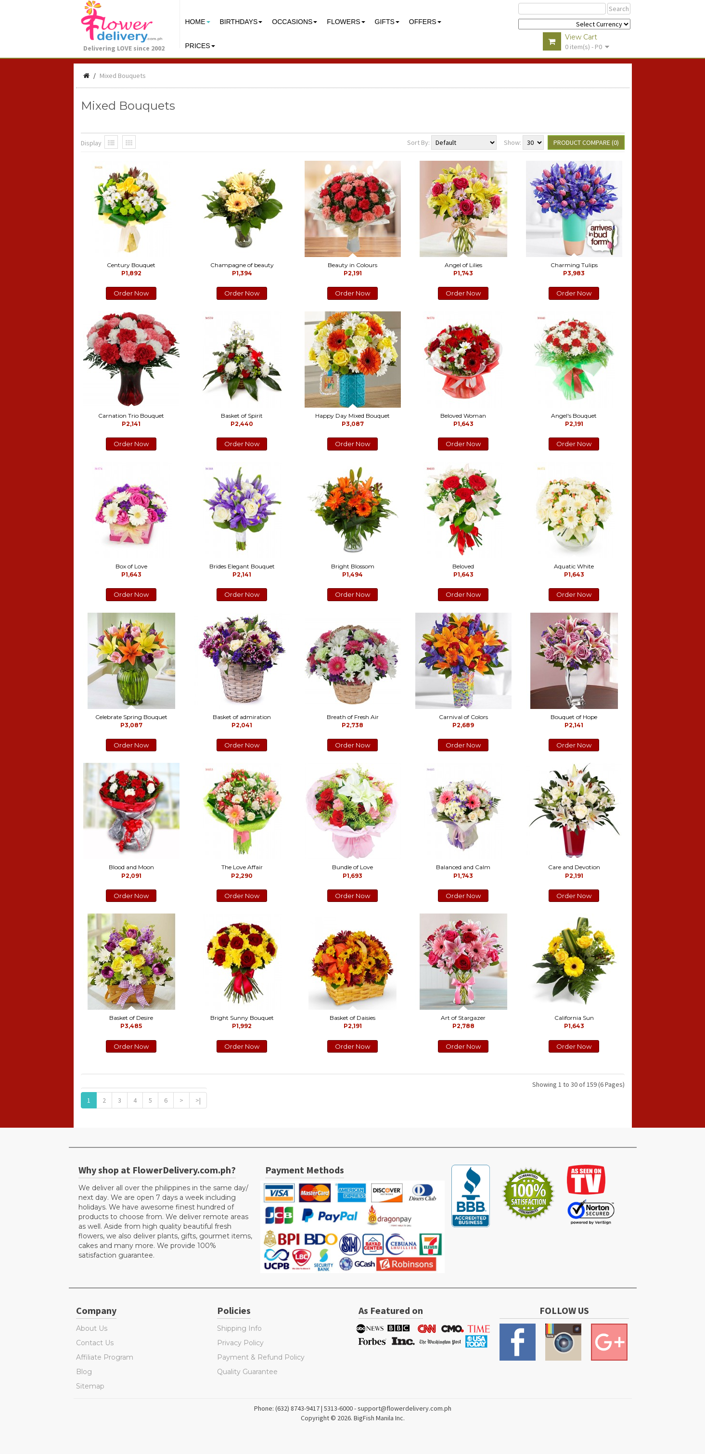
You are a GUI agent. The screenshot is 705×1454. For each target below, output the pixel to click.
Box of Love (131, 570)
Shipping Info (239, 1328)
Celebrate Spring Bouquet (131, 721)
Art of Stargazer (463, 1021)
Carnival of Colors (463, 721)
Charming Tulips (574, 269)
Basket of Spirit (242, 419)
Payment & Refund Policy (261, 1357)
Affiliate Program (104, 1357)
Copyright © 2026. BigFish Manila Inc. (353, 1418)
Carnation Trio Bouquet (131, 419)
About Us (91, 1328)
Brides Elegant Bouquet (242, 570)
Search (619, 8)
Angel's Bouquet (574, 419)
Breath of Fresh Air (353, 721)
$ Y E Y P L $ (574, 24)
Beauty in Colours (352, 269)
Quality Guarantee (247, 1371)
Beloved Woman (463, 419)
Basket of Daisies (352, 1021)
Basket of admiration (242, 721)
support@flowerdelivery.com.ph (404, 1408)
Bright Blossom (352, 570)
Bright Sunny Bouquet (242, 1021)
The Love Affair (242, 871)
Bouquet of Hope (574, 721)
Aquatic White (574, 570)
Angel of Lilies (463, 269)
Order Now (131, 293)
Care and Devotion (574, 871)
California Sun (574, 1021)
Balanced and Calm (463, 871)
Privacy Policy (240, 1342)
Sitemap (90, 1386)
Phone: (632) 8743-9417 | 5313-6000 (303, 1408)
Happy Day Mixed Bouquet (352, 419)
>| (198, 1100)
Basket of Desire (131, 1021)
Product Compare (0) (586, 142)
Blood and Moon (131, 871)
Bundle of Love (352, 871)
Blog (84, 1371)
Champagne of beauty (242, 269)
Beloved (463, 570)
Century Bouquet (131, 269)
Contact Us (95, 1342)
